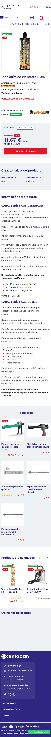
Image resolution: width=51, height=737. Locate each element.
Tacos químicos (33, 24)
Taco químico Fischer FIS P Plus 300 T (11, 590)
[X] (9, 694)
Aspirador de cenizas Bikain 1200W (37, 590)
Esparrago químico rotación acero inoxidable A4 (10, 532)
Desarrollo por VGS (27, 733)
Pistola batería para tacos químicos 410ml (38, 445)
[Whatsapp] (14, 694)
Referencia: (8, 110)
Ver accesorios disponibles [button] (17, 99)
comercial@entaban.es (20, 671)
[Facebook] (5, 694)
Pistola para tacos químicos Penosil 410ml (10, 447)
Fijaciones (14, 24)
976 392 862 (14, 666)
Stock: (5, 114)
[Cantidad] (25, 127)
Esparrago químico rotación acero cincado (36, 489)
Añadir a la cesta (25, 151)
